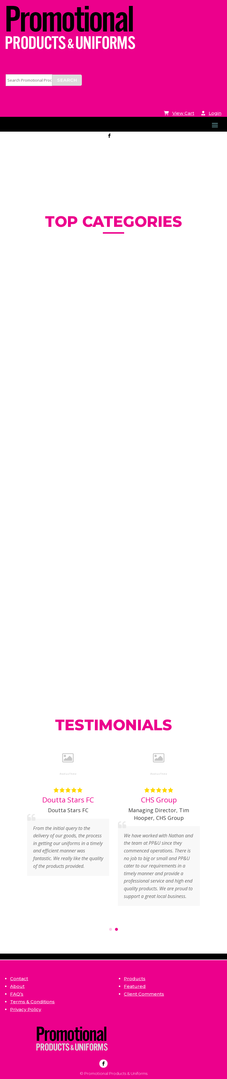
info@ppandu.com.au (45, 136)
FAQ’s (16, 994)
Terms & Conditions (32, 1001)
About (17, 986)
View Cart (183, 113)
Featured (135, 986)
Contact (19, 978)
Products (134, 978)
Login (215, 113)
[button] (110, 929)
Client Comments (144, 994)
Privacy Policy (25, 1009)
